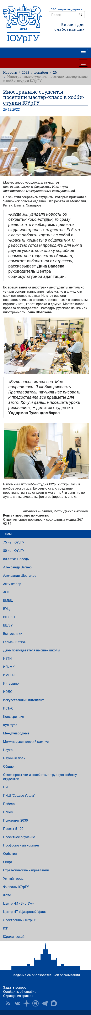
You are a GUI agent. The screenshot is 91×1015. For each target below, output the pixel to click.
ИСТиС (8, 708)
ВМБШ (8, 600)
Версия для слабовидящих (69, 27)
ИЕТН (7, 659)
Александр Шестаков (19, 576)
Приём (8, 812)
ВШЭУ (8, 625)
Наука (8, 750)
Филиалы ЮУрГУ (16, 887)
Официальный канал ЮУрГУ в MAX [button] (53, 1003)
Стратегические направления (26, 870)
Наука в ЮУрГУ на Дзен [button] (26, 1003)
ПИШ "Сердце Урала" (19, 796)
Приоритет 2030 (15, 820)
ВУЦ (6, 609)
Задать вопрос (14, 987)
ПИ (5, 787)
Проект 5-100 (13, 829)
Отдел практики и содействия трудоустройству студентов (40, 777)
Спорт (7, 862)
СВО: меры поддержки (66, 9)
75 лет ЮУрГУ (13, 542)
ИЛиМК (9, 667)
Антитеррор (12, 584)
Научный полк (14, 758)
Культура (10, 725)
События (10, 854)
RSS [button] (8, 1003)
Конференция (13, 717)
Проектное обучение (19, 837)
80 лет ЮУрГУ (13, 551)
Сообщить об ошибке (19, 992)
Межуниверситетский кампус (26, 742)
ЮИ (5, 928)
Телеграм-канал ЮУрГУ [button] (44, 1003)
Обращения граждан (19, 996)
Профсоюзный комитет (21, 845)
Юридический (14, 937)
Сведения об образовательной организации (45, 975)
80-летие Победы (16, 559)
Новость (10, 72)
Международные (16, 733)
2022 (25, 72)
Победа (9, 804)
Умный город (13, 879)
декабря (41, 72)
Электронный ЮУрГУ (19, 920)
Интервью (11, 683)
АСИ (6, 592)
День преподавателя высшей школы (31, 650)
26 (55, 72)
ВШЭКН (9, 617)
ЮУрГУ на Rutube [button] (35, 1003)
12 (9, 109)
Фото (7, 895)
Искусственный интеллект (23, 700)
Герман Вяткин (15, 642)
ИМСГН (9, 675)
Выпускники (12, 634)
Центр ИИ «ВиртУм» (18, 903)
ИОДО (7, 692)
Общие (8, 766)
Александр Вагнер (17, 567)
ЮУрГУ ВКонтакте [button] (17, 1003)
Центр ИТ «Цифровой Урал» (25, 912)
